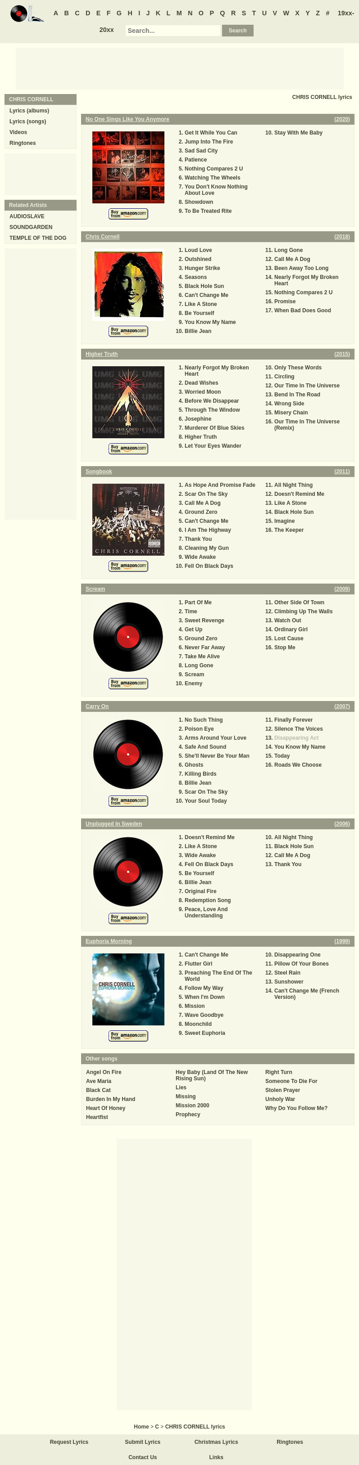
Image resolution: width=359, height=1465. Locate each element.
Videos (18, 132)
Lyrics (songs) (27, 121)
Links (216, 1457)
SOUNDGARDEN (30, 227)
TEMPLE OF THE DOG (38, 238)
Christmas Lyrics (216, 1442)
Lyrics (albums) (29, 111)
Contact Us (142, 1457)
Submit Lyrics (142, 1442)
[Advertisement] (180, 68)
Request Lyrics (69, 1442)
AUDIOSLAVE (27, 216)
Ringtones (22, 143)
